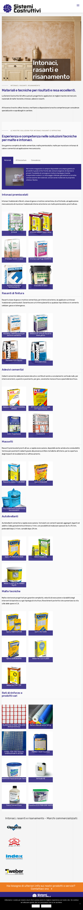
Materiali (7, 160)
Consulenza (35, 160)
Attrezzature (21, 160)
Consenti (36, 906)
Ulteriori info (46, 906)
